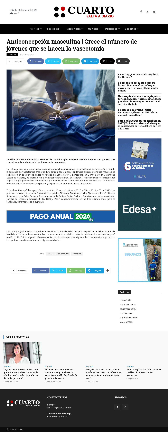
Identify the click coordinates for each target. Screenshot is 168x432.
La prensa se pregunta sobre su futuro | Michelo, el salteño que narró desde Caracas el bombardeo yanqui (138, 86)
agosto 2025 (126, 321)
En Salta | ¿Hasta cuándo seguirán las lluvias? (138, 76)
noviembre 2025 (128, 308)
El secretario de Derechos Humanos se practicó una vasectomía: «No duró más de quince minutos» (63, 374)
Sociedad (12, 54)
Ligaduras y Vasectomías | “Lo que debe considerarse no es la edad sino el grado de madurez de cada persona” (22, 374)
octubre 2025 (126, 313)
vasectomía (77, 254)
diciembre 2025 (127, 304)
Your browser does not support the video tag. (139, 209)
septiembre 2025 (128, 317)
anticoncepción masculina (58, 254)
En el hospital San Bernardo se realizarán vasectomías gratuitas (144, 372)
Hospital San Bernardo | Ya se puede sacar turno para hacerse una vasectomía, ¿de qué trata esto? (103, 374)
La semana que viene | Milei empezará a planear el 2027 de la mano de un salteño (137, 112)
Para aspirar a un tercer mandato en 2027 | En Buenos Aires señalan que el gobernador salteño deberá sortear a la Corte (139, 124)
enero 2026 (125, 300)
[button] (154, 12)
